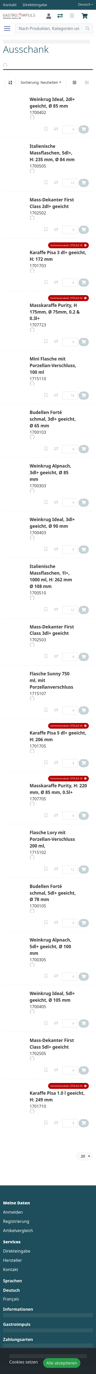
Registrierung (16, 1221)
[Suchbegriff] (49, 28)
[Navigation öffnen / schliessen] (9, 28)
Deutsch (84, 4)
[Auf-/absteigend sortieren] (10, 82)
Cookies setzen (23, 1362)
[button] (68, 245)
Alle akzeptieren (61, 1363)
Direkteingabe (16, 1251)
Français (11, 1299)
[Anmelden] (48, 16)
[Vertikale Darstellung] (74, 82)
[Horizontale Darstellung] (87, 82)
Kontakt (10, 1269)
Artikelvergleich (18, 1230)
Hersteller (12, 1260)
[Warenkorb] (85, 16)
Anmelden (13, 1212)
